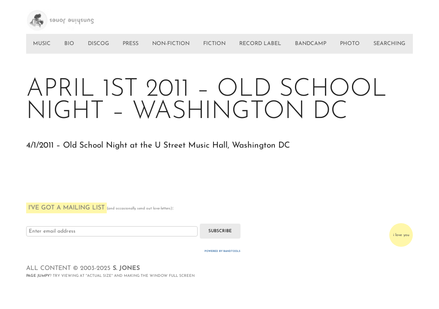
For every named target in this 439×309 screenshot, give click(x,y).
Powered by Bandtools (222, 251)
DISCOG (98, 43)
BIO (69, 43)
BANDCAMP (310, 43)
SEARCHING (389, 43)
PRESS (130, 43)
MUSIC (42, 43)
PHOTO (350, 43)
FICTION (214, 43)
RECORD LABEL (260, 43)
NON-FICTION (170, 43)
